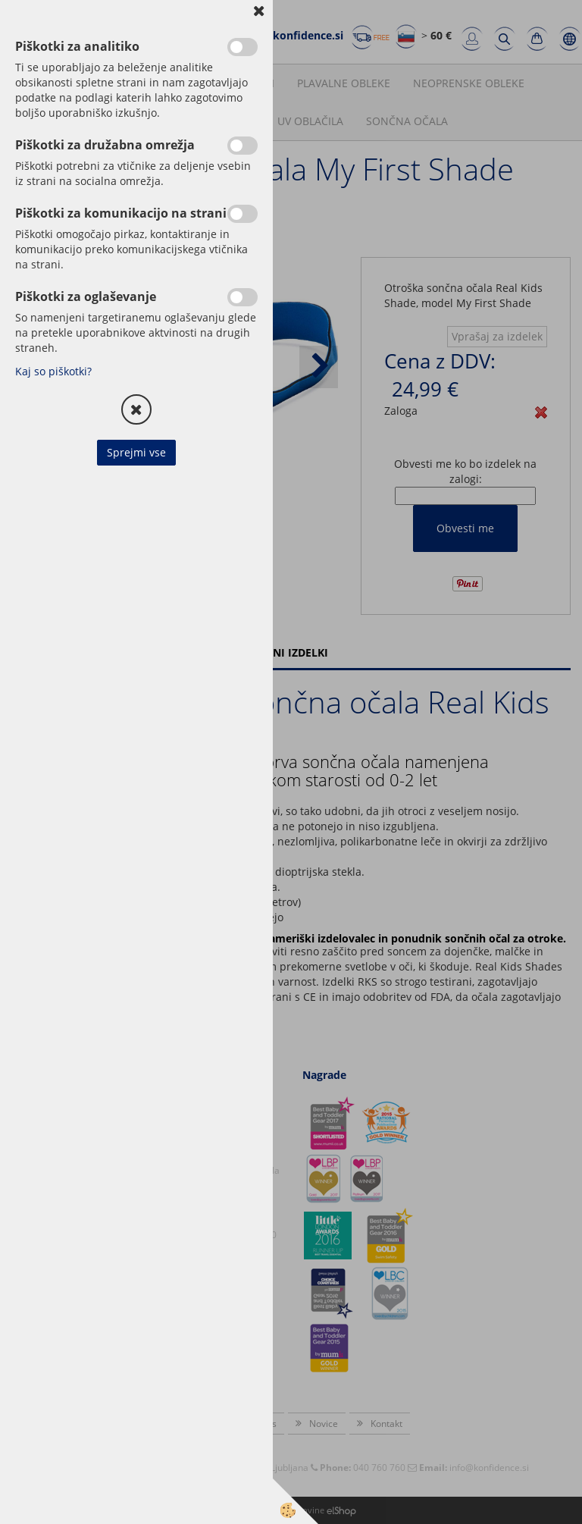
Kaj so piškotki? (53, 371)
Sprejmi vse (136, 452)
